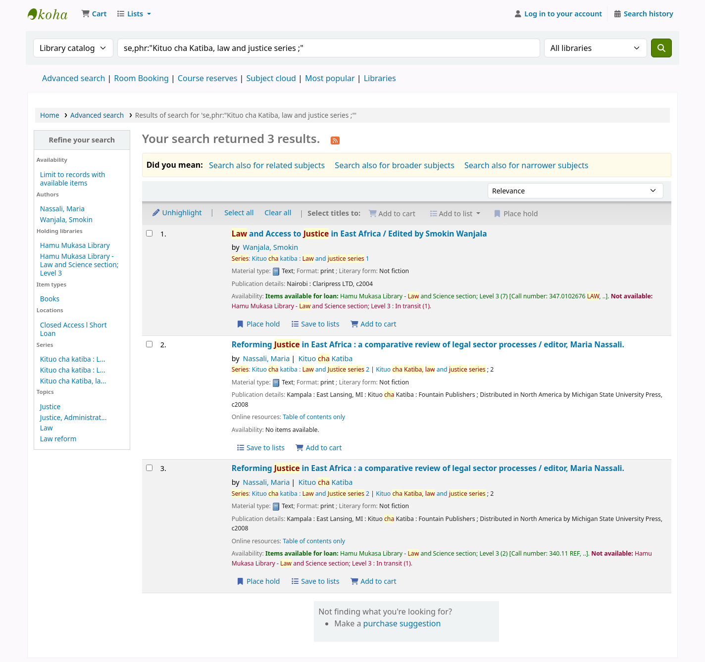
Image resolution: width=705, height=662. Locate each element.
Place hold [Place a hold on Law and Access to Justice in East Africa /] (258, 324)
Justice (50, 406)
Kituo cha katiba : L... (72, 359)
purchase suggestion (402, 623)
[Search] (661, 48)
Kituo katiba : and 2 (310, 369)
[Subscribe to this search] (335, 139)
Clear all (277, 212)
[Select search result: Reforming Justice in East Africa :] (149, 344)
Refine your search (82, 139)
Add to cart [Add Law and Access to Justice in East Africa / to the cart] (373, 324)
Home (49, 115)
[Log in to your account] (558, 13)
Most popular (330, 78)
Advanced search (73, 78)
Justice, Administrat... (73, 417)
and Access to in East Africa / (359, 233)
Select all (238, 212)
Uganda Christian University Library (52, 14)
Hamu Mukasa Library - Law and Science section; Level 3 (79, 264)
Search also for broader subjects (394, 165)
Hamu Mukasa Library (75, 245)
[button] (93, 13)
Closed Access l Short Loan (73, 329)
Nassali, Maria (62, 208)
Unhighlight (176, 212)
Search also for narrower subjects (526, 165)
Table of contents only (314, 417)
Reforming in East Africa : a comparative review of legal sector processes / (428, 344)
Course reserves (208, 78)
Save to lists (315, 324)
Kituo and (430, 369)
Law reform (58, 438)
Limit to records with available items (72, 179)
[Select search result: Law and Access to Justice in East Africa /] (149, 233)
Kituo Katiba (326, 358)
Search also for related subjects (267, 165)
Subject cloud (271, 78)
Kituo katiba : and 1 (310, 258)
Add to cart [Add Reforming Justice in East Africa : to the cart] (319, 447)
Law (46, 427)
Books (49, 298)
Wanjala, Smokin (66, 219)
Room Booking (141, 78)
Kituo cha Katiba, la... (73, 380)
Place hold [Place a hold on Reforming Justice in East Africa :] (258, 581)
